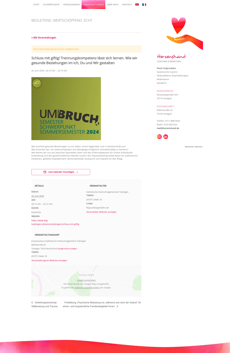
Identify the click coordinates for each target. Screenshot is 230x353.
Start (36, 4)
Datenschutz (189, 147)
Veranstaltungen (93, 4)
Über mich (113, 4)
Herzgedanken (71, 4)
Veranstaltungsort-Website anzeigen (49, 260)
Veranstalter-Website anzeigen (101, 212)
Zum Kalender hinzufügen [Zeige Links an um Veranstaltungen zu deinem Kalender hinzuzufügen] (61, 172)
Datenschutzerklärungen (87, 287)
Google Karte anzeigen (67, 248)
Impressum (198, 147)
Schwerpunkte (51, 4)
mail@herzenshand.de (168, 128)
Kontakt (127, 4)
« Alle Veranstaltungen (43, 37)
